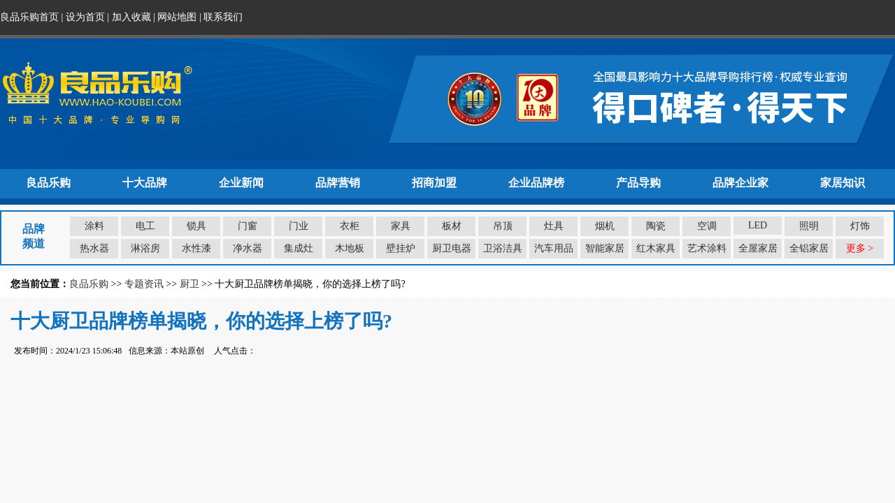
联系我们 (223, 17)
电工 (145, 226)
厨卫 (189, 284)
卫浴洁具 (502, 248)
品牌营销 (337, 183)
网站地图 (176, 17)
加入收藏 (131, 17)
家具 (400, 226)
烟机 (605, 226)
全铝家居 (809, 248)
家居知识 (842, 183)
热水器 (94, 248)
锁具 (196, 226)
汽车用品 (553, 248)
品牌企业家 (740, 183)
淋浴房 (145, 248)
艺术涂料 (706, 248)
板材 (451, 226)
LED (757, 225)
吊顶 (503, 226)
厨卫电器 (451, 248)
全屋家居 (758, 248)
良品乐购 (48, 183)
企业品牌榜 (536, 183)
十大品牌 (144, 183)
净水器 (247, 248)
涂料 (94, 226)
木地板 (349, 248)
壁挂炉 (400, 248)
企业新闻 (241, 183)
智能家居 (604, 248)
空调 (707, 226)
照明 (809, 226)
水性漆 (196, 248)
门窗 (247, 226)
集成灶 (298, 248)
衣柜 (349, 226)
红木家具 (655, 248)
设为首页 (85, 17)
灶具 (554, 226)
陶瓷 (656, 226)
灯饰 (860, 226)
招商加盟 (434, 183)
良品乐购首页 (29, 17)
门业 (298, 226)
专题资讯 (144, 284)
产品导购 (638, 183)
